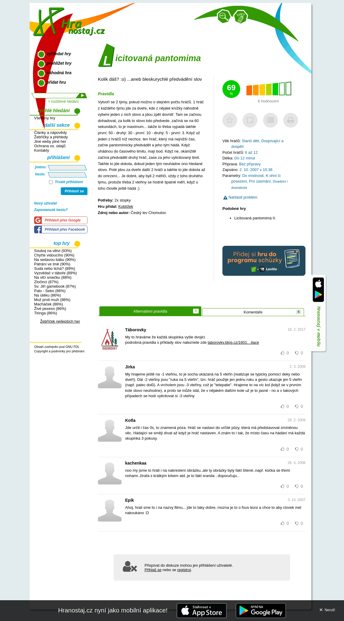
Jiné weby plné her (50, 141)
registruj (184, 570)
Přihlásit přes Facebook (65, 229)
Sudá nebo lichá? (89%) (54, 268)
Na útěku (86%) (47, 295)
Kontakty (41, 150)
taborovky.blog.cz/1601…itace (233, 342)
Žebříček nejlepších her (60, 321)
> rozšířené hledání (63, 101)
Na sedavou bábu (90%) (55, 259)
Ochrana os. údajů (50, 146)
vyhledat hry (59, 53)
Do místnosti (253, 175)
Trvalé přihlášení (66, 182)
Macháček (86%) (48, 304)
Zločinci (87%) (46, 282)
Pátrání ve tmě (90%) (52, 264)
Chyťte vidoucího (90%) (54, 255)
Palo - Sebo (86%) (50, 291)
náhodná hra (59, 72)
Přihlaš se (153, 570)
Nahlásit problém (240, 197)
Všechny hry (44, 118)
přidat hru (56, 82)
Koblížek (125, 206)
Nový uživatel (45, 203)
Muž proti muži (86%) (52, 299)
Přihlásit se (74, 191)
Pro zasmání (260, 181)
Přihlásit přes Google (63, 220)
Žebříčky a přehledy (51, 137)
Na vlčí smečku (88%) (52, 277)
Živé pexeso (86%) (50, 308)
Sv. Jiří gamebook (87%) (55, 286)
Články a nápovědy (50, 132)
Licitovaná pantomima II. (255, 218)
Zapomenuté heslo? (51, 210)
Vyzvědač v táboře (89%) (55, 273)
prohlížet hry (59, 63)
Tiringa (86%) (45, 313)
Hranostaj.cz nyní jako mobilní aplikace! (113, 610)
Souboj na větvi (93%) (53, 250)
